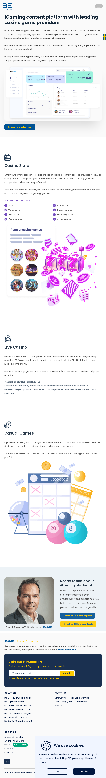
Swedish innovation (14, 737)
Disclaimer (26, 772)
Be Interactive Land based (17, 709)
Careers (8, 748)
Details (84, 771)
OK (57, 771)
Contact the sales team (20, 127)
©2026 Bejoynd (12, 772)
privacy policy (52, 678)
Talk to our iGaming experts (77, 618)
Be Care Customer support (18, 705)
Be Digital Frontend (14, 701)
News (16, 744)
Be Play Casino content (16, 717)
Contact (8, 752)
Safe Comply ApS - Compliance (71, 701)
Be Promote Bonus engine (17, 713)
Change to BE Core (14, 740)
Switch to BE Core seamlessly (78, 627)
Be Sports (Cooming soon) (18, 721)
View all (58, 705)
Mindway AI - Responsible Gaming (72, 697)
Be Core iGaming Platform (17, 697)
